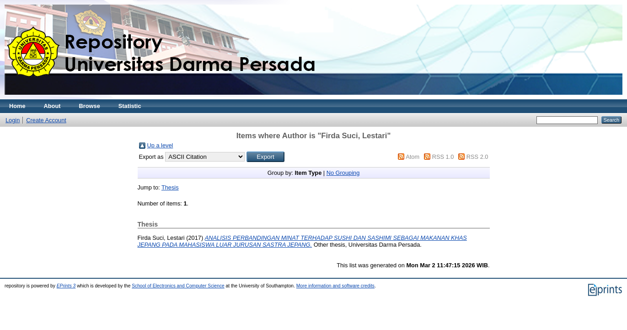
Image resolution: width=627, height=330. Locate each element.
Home (17, 106)
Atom (412, 156)
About (52, 106)
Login (12, 120)
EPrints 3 (66, 285)
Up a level (160, 145)
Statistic (129, 106)
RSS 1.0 (443, 156)
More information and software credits (335, 285)
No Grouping (343, 172)
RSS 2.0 (477, 156)
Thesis (170, 187)
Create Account (46, 120)
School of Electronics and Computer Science (178, 285)
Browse (89, 106)
